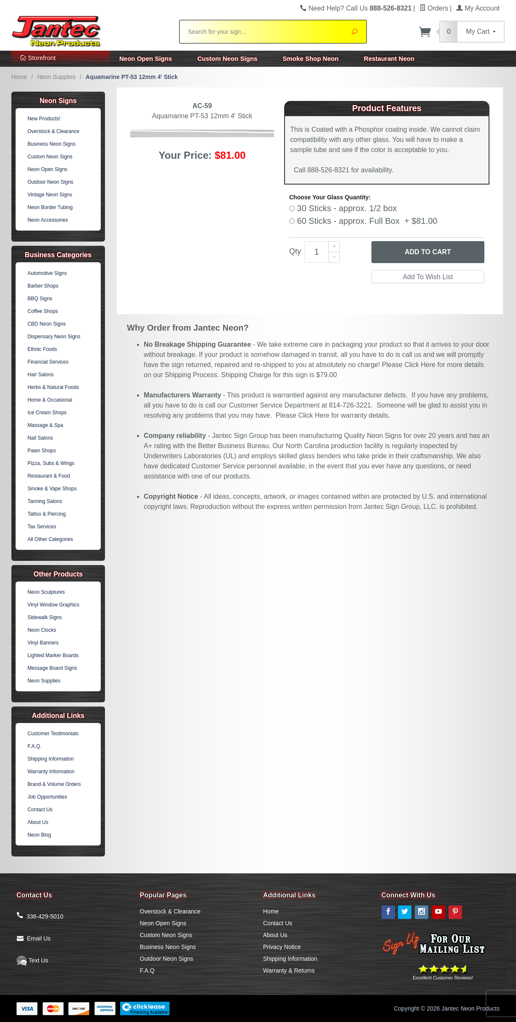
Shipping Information (50, 759)
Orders (433, 8)
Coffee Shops (42, 311)
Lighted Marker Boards (52, 655)
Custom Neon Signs (227, 58)
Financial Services (47, 362)
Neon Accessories (47, 220)
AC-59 (202, 105)
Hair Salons (40, 375)
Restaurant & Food (48, 476)
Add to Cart (428, 252)
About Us (37, 822)
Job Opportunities (47, 797)
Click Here (419, 364)
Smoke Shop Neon (311, 58)
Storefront (38, 57)
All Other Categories (50, 539)
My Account (478, 8)
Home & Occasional (49, 400)
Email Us (39, 938)
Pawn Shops (41, 451)
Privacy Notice (282, 946)
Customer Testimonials (52, 734)
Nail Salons (40, 438)
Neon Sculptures (46, 592)
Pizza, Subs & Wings (50, 463)
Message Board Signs (52, 668)
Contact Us (39, 810)
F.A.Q (147, 970)
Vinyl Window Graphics (53, 605)
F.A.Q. (34, 746)
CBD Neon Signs (46, 324)
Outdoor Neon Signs (50, 182)
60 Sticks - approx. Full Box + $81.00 (363, 221)
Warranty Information (51, 772)
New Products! (43, 119)
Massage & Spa (45, 425)
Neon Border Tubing (50, 207)
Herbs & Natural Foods (53, 387)
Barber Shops (42, 286)
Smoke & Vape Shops (52, 489)
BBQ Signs (39, 299)
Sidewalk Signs (44, 617)
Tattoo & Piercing (46, 514)
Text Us (32, 960)
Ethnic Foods (42, 349)
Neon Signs (58, 100)
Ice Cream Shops (47, 413)
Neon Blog (39, 835)
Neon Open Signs (145, 58)
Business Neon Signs (51, 144)
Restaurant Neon (389, 58)
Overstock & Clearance (53, 131)
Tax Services (41, 527)
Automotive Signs (47, 273)
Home (19, 76)
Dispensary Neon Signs (53, 337)
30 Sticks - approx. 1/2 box (343, 208)
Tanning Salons (44, 501)
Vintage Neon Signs (49, 195)
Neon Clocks (41, 630)
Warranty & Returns (288, 970)
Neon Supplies (56, 76)
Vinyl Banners (43, 643)
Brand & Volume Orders (54, 784)
